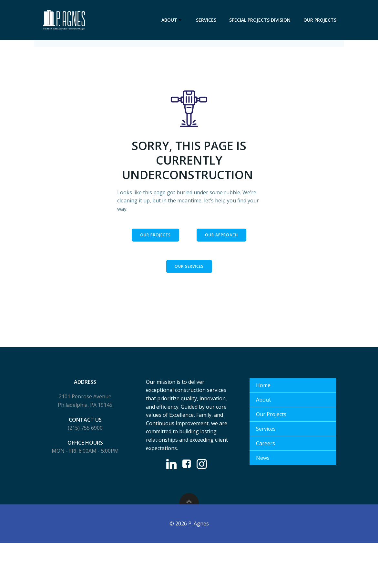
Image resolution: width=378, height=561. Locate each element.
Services (207, 20)
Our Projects (321, 20)
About (173, 20)
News (263, 472)
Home (264, 400)
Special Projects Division (261, 20)
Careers (266, 458)
